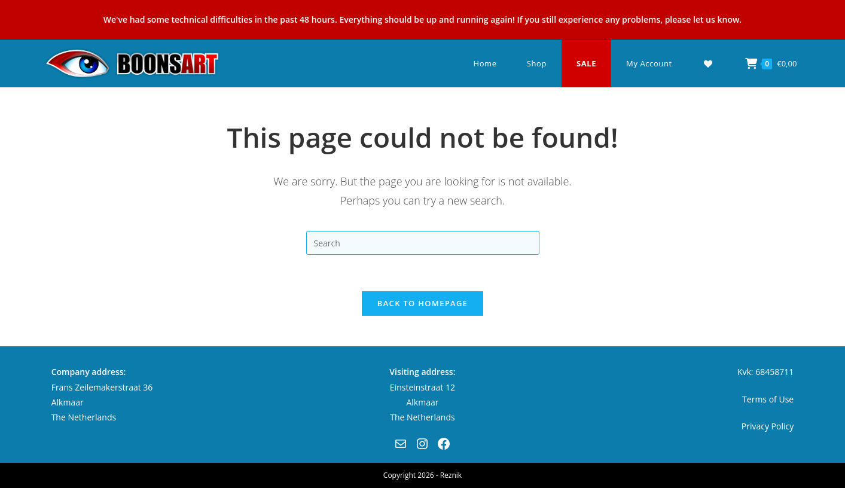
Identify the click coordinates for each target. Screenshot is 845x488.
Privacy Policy (768, 426)
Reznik (451, 475)
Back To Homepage (422, 303)
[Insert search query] (422, 243)
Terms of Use (768, 399)
